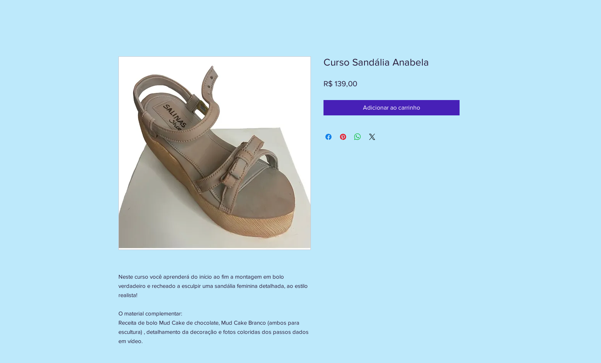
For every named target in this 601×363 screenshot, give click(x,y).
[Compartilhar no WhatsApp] (357, 136)
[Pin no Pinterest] (343, 136)
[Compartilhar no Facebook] (328, 136)
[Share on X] (372, 136)
